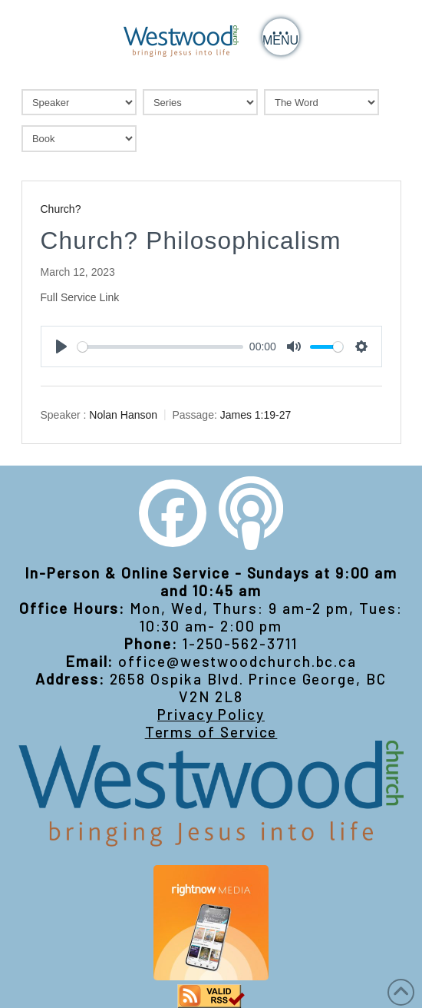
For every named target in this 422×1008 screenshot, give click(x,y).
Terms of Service (211, 732)
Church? (61, 209)
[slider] (160, 347)
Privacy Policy (211, 714)
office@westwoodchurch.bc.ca (237, 661)
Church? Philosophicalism (191, 240)
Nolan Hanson (123, 415)
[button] (280, 36)
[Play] (61, 346)
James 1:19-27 (256, 415)
